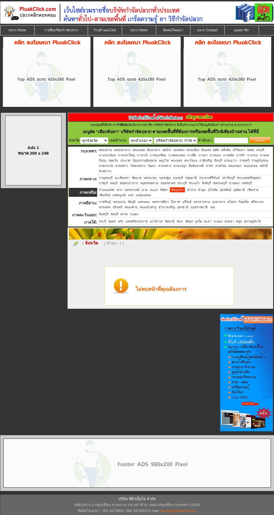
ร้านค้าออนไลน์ (105, 30)
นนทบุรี (178, 177)
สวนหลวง (164, 165)
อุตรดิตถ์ (225, 189)
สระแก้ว (194, 183)
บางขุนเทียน (158, 155)
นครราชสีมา (160, 201)
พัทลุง (189, 221)
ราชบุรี (103, 183)
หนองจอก (235, 165)
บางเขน (252, 155)
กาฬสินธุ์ (105, 201)
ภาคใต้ (90, 222)
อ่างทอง (234, 183)
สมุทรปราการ (129, 183)
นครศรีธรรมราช (136, 221)
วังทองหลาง (138, 165)
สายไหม (220, 165)
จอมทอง (178, 150)
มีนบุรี (218, 160)
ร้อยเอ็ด (244, 201)
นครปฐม (165, 177)
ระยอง (134, 214)
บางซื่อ (191, 155)
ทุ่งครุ (250, 150)
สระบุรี (182, 183)
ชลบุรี (114, 214)
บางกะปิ (142, 155)
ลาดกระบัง (106, 165)
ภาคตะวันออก (84, 215)
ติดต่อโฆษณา (173, 30)
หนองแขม (251, 165)
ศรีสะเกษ (257, 201)
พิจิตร (164, 189)
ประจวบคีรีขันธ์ (209, 177)
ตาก (119, 189)
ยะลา (207, 221)
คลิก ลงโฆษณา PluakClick (47, 42)
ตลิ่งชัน (226, 150)
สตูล (239, 221)
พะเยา (154, 189)
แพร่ (131, 195)
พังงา (180, 221)
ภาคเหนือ (88, 192)
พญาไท (164, 160)
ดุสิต (216, 150)
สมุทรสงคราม (149, 183)
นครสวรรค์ (132, 189)
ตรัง (120, 221)
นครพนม (144, 201)
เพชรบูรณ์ (119, 195)
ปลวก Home (17, 30)
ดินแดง (206, 150)
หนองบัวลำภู (148, 207)
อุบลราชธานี (199, 207)
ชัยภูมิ (131, 201)
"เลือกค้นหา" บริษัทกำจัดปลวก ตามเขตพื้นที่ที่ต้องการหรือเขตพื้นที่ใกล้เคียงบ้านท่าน (172, 131)
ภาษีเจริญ (205, 160)
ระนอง (217, 221)
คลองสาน (105, 150)
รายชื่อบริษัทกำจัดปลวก (61, 30)
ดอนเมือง (193, 150)
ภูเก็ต (198, 221)
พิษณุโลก (177, 189)
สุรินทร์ (117, 207)
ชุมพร (112, 221)
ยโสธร (231, 201)
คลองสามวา (122, 150)
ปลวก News (138, 30)
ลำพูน (202, 189)
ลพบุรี (114, 183)
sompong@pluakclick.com (178, 510)
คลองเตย (139, 150)
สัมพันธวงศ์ (196, 165)
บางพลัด (228, 155)
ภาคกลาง (88, 179)
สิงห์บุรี (206, 183)
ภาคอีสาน (87, 203)
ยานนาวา (230, 160)
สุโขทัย (213, 189)
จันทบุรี (103, 214)
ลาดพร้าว (121, 165)
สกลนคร (105, 207)
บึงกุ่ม (102, 160)
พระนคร (176, 160)
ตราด (124, 214)
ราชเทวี (244, 160)
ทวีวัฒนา (239, 150)
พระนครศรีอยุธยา (249, 177)
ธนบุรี (260, 150)
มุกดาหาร (218, 201)
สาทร (209, 165)
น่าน (145, 189)
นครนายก (150, 177)
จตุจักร (166, 150)
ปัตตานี (170, 221)
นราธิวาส (156, 221)
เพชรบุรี (247, 183)
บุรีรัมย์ (186, 201)
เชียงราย (252, 189)
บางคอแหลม (176, 155)
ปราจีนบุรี (228, 177)
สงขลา (229, 221)
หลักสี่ (264, 165)
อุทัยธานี (239, 189)
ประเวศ (125, 160)
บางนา (203, 155)
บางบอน (215, 155)
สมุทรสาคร (168, 183)
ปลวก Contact (207, 30)
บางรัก (240, 155)
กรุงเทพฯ (88, 151)
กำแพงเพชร (107, 189)
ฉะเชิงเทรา (122, 177)
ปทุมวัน (113, 160)
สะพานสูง (179, 165)
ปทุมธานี (191, 177)
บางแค (264, 155)
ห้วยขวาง (105, 171)
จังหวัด (91, 243)
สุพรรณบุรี (220, 183)
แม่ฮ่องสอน (143, 195)
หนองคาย (131, 207)
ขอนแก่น (119, 201)
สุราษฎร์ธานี (252, 221)
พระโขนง (190, 160)
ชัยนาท (136, 177)
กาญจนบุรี (106, 177)
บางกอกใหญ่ (126, 155)
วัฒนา (152, 165)
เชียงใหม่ (104, 195)
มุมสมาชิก (241, 30)
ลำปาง (191, 189)
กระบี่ (102, 221)
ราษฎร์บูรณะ (260, 160)
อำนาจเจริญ (167, 207)
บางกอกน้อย (107, 155)
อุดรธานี (183, 207)
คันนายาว (153, 150)
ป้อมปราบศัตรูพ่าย (145, 160)
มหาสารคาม (202, 201)
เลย (212, 207)
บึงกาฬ (175, 201)
